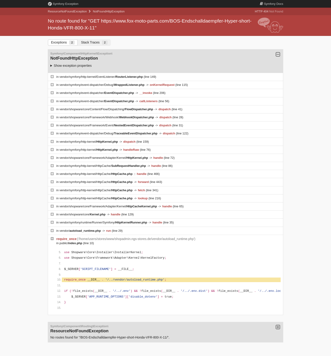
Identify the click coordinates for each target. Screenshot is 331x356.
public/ (71, 243)
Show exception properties (73, 65)
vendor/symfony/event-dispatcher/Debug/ (102, 85)
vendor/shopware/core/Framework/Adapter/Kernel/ (104, 157)
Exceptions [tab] (62, 42)
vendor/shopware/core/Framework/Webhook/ (107, 117)
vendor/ (81, 230)
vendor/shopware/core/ (83, 214)
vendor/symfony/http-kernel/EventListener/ (102, 76)
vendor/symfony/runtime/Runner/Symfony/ (104, 222)
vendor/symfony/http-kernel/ (89, 141)
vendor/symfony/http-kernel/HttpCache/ (103, 166)
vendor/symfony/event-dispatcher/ (97, 93)
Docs (271, 4)
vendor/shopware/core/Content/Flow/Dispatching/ (107, 109)
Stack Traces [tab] (94, 42)
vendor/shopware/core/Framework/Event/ (107, 125)
